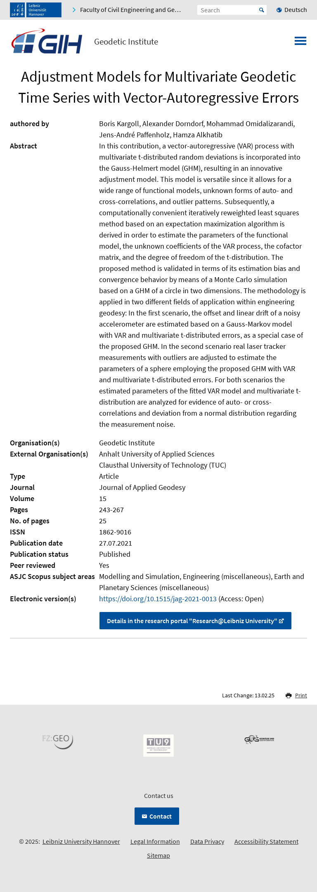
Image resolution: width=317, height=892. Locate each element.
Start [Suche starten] (262, 10)
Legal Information (155, 841)
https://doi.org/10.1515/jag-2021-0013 (158, 598)
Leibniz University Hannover (81, 841)
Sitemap (158, 855)
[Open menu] (300, 43)
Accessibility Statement (266, 841)
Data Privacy (207, 841)
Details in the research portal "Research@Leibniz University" (192, 621)
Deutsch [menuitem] (295, 9)
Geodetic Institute (126, 42)
